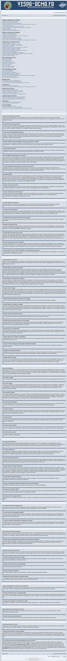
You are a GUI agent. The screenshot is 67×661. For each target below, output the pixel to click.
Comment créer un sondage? (8, 46)
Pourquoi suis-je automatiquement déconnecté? (11, 23)
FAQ (28, 10)
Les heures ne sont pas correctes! (9, 34)
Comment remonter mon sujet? (8, 55)
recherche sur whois (16, 643)
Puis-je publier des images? (7, 61)
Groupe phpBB (42, 625)
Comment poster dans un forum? (8, 43)
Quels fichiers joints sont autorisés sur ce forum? (12, 102)
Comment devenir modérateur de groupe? (10, 74)
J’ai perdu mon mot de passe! (8, 25)
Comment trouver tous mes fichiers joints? (10, 103)
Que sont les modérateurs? (7, 71)
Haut (3, 121)
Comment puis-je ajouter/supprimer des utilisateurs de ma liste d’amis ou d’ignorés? (19, 86)
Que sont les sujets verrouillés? (8, 66)
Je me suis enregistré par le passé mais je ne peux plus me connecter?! (16, 27)
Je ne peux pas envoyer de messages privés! (11, 80)
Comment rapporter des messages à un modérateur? (13, 52)
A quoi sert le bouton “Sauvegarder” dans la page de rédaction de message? (17, 53)
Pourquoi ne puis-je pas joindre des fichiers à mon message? (14, 50)
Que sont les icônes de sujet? (8, 67)
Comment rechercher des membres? (9, 92)
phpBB (33, 658)
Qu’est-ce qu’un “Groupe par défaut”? (9, 76)
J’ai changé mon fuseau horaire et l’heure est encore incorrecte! (15, 35)
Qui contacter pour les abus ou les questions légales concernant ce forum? (17, 108)
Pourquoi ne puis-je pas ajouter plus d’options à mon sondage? (15, 47)
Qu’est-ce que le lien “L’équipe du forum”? (10, 77)
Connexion (37, 10)
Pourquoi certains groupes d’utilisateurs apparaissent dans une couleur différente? (18, 75)
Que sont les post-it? (6, 65)
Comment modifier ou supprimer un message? (11, 44)
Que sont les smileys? (6, 60)
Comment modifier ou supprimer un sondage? (11, 48)
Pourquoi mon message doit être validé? (10, 54)
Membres (32, 10)
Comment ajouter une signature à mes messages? (12, 45)
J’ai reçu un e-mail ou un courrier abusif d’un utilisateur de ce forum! (15, 82)
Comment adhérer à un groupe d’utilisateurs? (11, 73)
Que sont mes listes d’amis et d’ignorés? (10, 85)
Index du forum (5, 15)
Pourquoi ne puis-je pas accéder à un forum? (11, 49)
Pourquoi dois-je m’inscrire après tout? (10, 22)
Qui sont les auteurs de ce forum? (9, 106)
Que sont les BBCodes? (7, 58)
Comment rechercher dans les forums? (10, 89)
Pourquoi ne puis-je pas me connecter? (10, 21)
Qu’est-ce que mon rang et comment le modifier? (12, 38)
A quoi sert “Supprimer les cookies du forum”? (11, 30)
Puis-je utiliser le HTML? (7, 59)
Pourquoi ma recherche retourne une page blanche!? (12, 91)
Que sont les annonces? (7, 64)
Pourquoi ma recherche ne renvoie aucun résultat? (12, 90)
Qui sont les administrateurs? (8, 70)
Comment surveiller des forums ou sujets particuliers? (13, 97)
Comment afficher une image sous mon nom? (11, 37)
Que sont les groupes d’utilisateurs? (9, 72)
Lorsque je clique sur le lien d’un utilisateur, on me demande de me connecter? (19, 40)
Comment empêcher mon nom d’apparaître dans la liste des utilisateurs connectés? (19, 24)
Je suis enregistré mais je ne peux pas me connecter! (13, 26)
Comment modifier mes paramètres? (9, 33)
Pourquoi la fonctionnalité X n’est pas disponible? (12, 107)
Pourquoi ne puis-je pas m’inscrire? (9, 29)
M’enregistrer (23, 10)
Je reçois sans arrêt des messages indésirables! (12, 81)
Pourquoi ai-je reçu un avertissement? (9, 51)
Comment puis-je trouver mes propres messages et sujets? (14, 93)
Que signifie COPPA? (6, 28)
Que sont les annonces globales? (9, 62)
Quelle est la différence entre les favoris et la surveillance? (14, 96)
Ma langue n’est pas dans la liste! (9, 36)
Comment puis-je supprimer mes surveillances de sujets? (13, 99)
